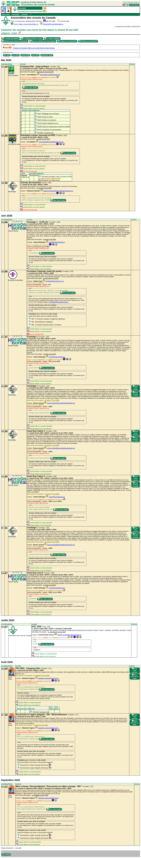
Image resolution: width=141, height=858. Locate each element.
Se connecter (134, 5)
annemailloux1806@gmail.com (50, 75)
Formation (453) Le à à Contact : (43, 139)
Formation (15, 14)
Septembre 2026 (46, 55)
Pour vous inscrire (135, 388)
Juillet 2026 (25, 55)
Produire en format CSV (67, 41)
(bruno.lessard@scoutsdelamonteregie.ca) (61, 403)
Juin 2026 (15, 55)
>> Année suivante (52, 38)
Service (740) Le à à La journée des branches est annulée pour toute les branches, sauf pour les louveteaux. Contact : (49, 187)
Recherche (5, 14)
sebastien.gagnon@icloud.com (48, 678)
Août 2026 (35, 55)
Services (25, 14)
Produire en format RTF (88, 41)
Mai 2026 (7, 55)
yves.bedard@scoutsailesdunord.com (51, 142)
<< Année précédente (10, 38)
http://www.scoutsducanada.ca (26, 24)
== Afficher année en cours (31, 38)
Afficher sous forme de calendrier (14, 41)
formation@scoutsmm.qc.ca (54, 281)
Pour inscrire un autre (135, 394)
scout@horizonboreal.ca (57, 242)
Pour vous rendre (30, 87)
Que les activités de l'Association (42, 41)
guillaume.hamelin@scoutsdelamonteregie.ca (58, 191)
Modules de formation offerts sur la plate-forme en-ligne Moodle (34, 48)
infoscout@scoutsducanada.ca (53, 24)
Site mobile (6, 854)
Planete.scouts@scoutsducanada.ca (69, 635)
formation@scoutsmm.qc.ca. (59, 302)
